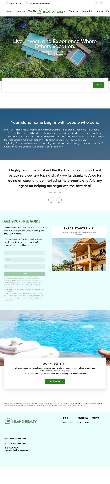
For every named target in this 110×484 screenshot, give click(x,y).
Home (9, 11)
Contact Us (87, 11)
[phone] (24, 260)
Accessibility (102, 460)
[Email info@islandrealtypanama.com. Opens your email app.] (37, 3)
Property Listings (88, 460)
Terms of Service (28, 289)
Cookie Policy (67, 460)
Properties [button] (20, 11)
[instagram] (101, 3)
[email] (24, 266)
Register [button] (100, 11)
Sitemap (95, 460)
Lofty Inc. (13, 460)
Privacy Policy (40, 289)
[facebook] (96, 3)
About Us (73, 11)
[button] (98, 85)
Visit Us (32, 11)
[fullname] (24, 253)
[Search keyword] (49, 85)
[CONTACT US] (55, 381)
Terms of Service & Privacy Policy (53, 460)
